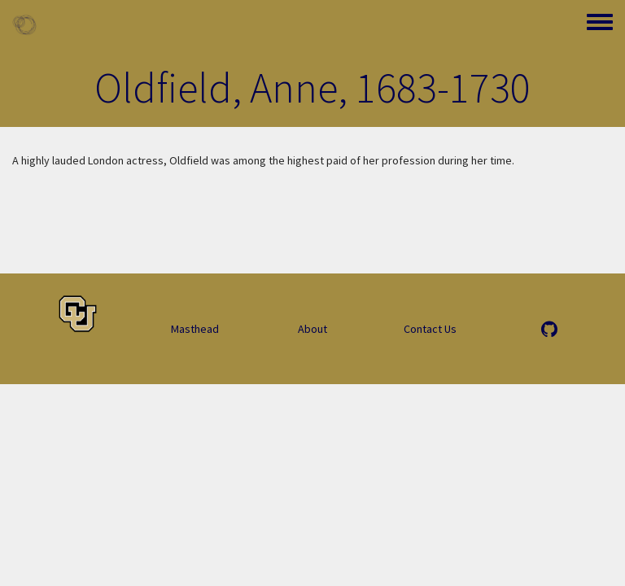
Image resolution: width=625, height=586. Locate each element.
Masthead (195, 328)
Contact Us (430, 328)
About (312, 328)
